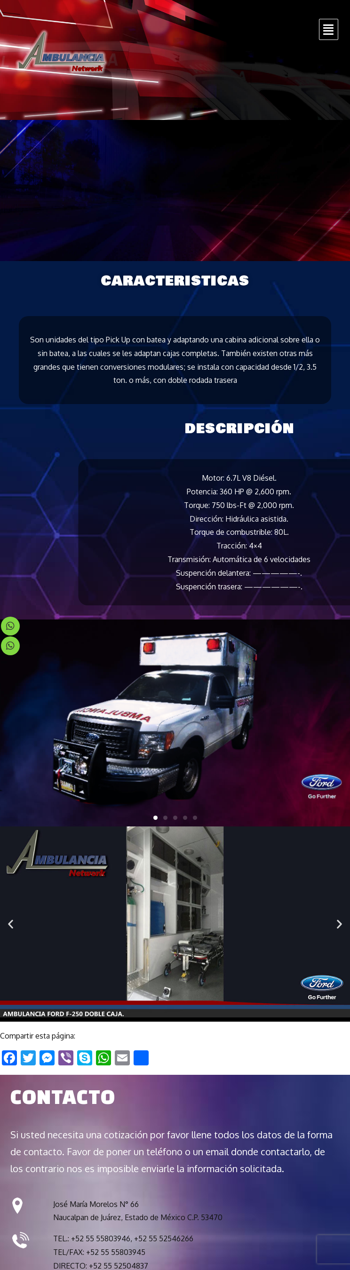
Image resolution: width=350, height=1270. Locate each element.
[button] (155, 818)
